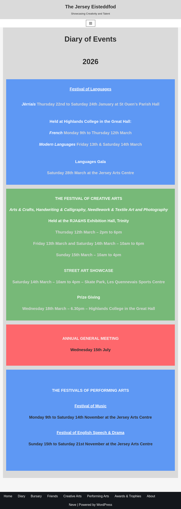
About (151, 496)
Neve (72, 504)
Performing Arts (98, 496)
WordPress (104, 504)
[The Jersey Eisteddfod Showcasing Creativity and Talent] (90, 9)
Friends (52, 496)
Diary (21, 496)
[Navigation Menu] (90, 23)
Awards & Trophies (128, 496)
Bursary (36, 496)
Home (8, 496)
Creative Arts (73, 496)
